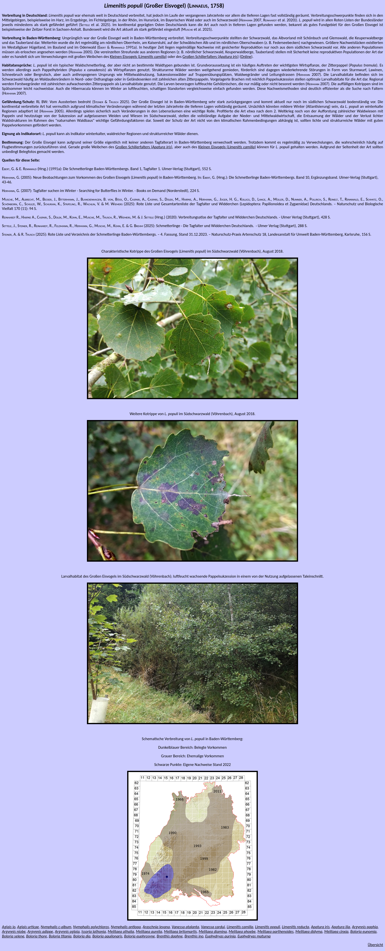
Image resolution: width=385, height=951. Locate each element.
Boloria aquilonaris (107, 936)
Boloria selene (13, 936)
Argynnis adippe (40, 931)
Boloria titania (60, 936)
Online (246, 56)
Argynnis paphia (365, 926)
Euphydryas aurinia (220, 936)
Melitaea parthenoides (276, 931)
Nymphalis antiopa (126, 926)
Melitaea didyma (308, 931)
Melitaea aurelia (149, 931)
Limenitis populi (267, 926)
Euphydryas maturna (254, 936)
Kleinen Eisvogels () (138, 56)
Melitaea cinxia (336, 931)
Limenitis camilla (240, 926)
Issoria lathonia (94, 931)
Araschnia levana (156, 926)
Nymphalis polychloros (91, 926)
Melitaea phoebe (242, 931)
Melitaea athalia (121, 931)
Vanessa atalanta (185, 926)
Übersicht (375, 944)
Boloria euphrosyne (139, 936)
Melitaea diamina (213, 931)
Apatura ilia (340, 926)
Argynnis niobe (14, 931)
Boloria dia (82, 936)
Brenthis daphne (170, 936)
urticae (33, 926)
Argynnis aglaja (67, 931)
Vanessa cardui (213, 926)
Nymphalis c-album (56, 926)
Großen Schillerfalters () (210, 56)
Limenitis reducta (295, 926)
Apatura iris (320, 926)
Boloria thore (36, 936)
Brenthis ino (193, 936)
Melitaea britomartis (180, 931)
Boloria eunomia (363, 931)
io (13, 926)
